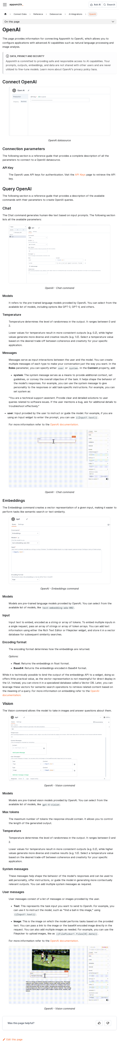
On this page (12, 21)
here (94, 69)
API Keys (80, 174)
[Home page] (5, 14)
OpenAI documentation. (64, 424)
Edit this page (12, 1039)
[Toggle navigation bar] (4, 4)
